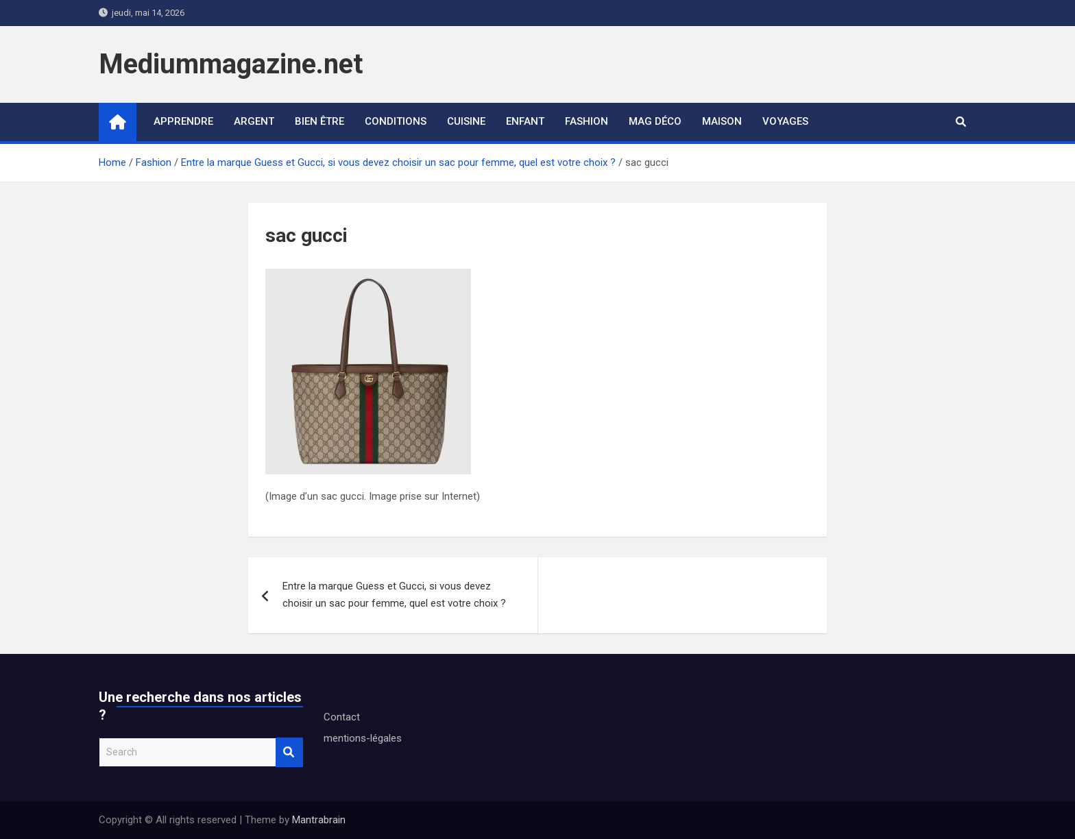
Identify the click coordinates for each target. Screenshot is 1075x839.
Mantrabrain (319, 820)
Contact (342, 717)
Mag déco (655, 121)
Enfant (525, 121)
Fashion (586, 121)
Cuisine (466, 121)
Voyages (785, 121)
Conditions (395, 121)
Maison (722, 121)
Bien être (319, 121)
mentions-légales (363, 738)
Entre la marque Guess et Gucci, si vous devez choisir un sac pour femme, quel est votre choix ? (394, 595)
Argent (254, 121)
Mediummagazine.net (231, 64)
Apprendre (183, 121)
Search (289, 752)
